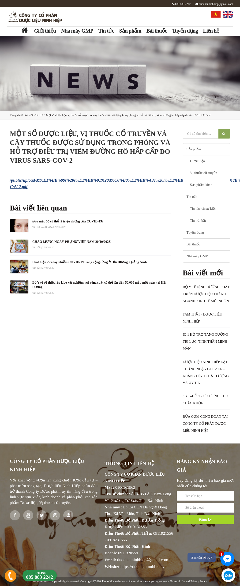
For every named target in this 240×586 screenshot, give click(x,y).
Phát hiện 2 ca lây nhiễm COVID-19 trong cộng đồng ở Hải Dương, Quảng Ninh (89, 262)
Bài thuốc (156, 31)
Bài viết (28, 115)
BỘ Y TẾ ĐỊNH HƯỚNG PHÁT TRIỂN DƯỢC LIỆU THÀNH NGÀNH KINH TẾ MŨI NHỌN (206, 294)
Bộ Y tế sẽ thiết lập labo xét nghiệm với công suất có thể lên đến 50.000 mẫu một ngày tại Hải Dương (99, 285)
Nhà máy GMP (77, 31)
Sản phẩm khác (201, 185)
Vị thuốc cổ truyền (203, 173)
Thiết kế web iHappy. (45, 581)
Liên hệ (211, 31)
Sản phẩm (130, 31)
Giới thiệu (45, 31)
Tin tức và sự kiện (203, 208)
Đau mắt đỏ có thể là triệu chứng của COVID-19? (68, 221)
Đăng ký (205, 532)
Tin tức (106, 31)
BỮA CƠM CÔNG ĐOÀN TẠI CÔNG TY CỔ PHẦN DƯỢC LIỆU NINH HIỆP (205, 423)
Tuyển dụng (185, 31)
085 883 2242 (181, 4)
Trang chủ (16, 115)
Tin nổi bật (198, 220)
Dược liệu (197, 161)
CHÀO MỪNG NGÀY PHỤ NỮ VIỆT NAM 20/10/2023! (71, 242)
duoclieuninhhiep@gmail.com (214, 4)
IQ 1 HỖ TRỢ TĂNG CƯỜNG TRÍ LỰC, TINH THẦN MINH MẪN (205, 341)
